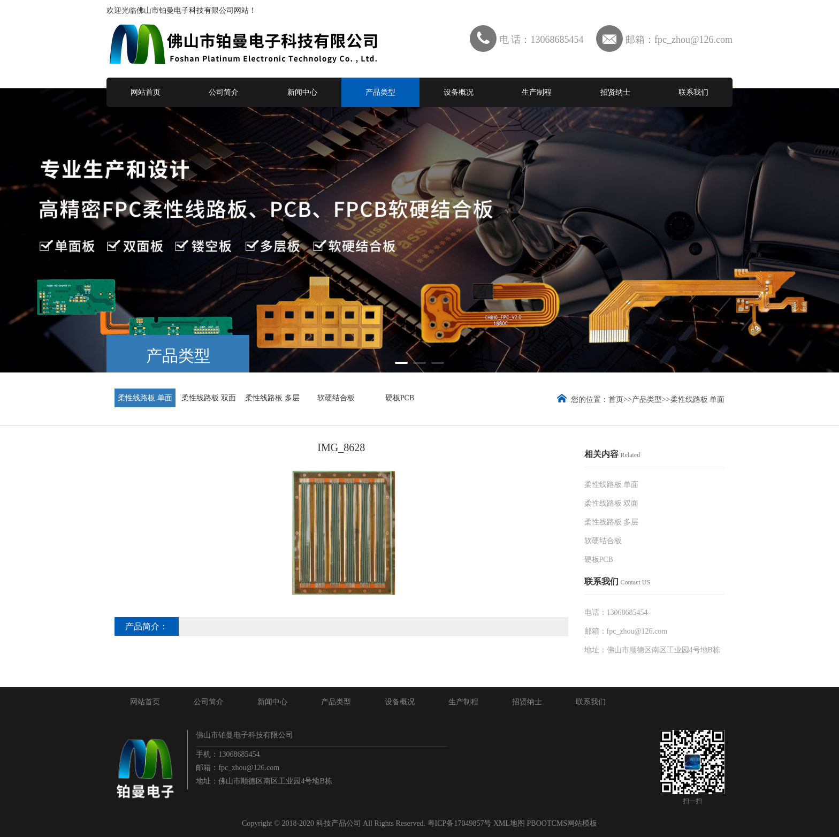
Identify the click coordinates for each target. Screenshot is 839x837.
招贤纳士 (615, 92)
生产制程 (537, 92)
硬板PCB (399, 398)
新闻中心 (302, 92)
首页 (615, 399)
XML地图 (509, 823)
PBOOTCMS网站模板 (562, 823)
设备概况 (459, 92)
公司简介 (224, 92)
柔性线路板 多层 (272, 398)
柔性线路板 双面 (208, 398)
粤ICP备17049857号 (460, 823)
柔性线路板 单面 (145, 398)
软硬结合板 (336, 398)
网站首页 (146, 92)
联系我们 (693, 92)
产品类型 (380, 92)
